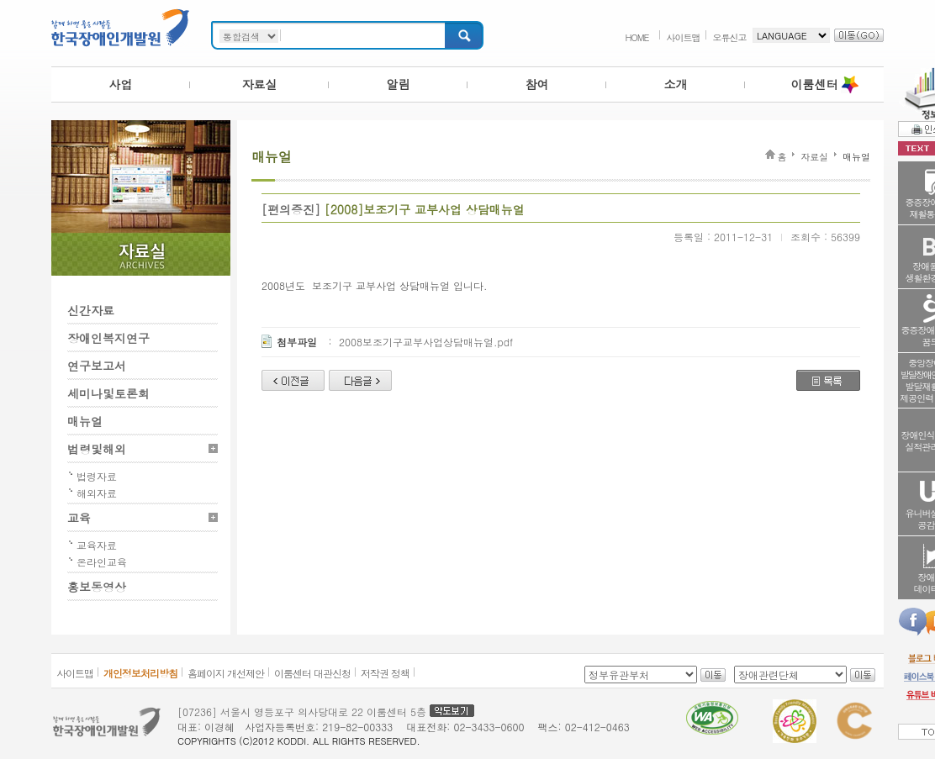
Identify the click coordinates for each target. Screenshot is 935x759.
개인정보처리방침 (140, 673)
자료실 (259, 84)
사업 (121, 84)
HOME (636, 37)
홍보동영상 (96, 586)
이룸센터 (814, 84)
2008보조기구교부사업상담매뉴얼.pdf (426, 342)
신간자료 (90, 310)
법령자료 (97, 476)
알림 (398, 84)
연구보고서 (96, 365)
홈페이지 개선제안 (226, 673)
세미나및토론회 (108, 393)
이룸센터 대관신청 (312, 673)
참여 (537, 84)
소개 (676, 84)
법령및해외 (96, 448)
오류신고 (730, 37)
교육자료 (97, 545)
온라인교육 (102, 562)
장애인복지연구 (108, 337)
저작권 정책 (385, 673)
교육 (79, 517)
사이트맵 (683, 37)
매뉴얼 (85, 421)
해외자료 (97, 493)
